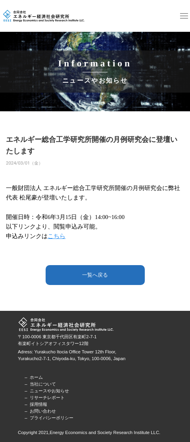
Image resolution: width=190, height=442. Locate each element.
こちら (56, 236)
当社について (43, 384)
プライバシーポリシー (51, 417)
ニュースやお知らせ (49, 390)
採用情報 (38, 404)
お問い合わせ (43, 411)
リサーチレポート (47, 397)
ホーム (36, 377)
